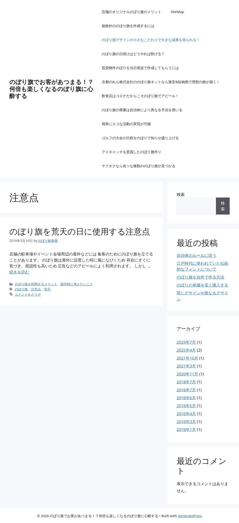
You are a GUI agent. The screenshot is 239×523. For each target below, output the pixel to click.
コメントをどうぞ (28, 294)
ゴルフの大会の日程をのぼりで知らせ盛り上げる (140, 137)
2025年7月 (186, 342)
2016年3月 (186, 421)
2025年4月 (186, 350)
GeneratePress (190, 515)
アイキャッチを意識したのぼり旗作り (131, 151)
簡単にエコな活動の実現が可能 (126, 123)
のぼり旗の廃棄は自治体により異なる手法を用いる (142, 109)
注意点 (36, 289)
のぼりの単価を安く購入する (202, 285)
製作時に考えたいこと (76, 284)
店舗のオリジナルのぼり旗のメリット (131, 11)
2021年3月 (186, 366)
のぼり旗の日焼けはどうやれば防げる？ (133, 53)
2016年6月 (186, 397)
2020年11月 (187, 374)
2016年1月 (186, 429)
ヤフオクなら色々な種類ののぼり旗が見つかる (138, 165)
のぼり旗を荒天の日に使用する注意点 (79, 231)
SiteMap (177, 11)
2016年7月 (186, 389)
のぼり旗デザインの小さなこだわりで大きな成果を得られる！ (151, 39)
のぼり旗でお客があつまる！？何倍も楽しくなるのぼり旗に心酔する (51, 89)
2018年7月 (186, 382)
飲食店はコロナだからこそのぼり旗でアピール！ (140, 95)
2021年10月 (187, 358)
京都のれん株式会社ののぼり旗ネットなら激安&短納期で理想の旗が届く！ (161, 81)
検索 (181, 194)
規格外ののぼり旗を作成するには (128, 25)
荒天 (47, 289)
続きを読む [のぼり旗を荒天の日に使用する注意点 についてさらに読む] (19, 272)
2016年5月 (186, 405)
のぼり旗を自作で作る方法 (200, 277)
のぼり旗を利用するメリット (36, 284)
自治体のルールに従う (196, 255)
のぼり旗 (21, 289)
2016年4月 (186, 413)
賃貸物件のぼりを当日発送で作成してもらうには (140, 67)
